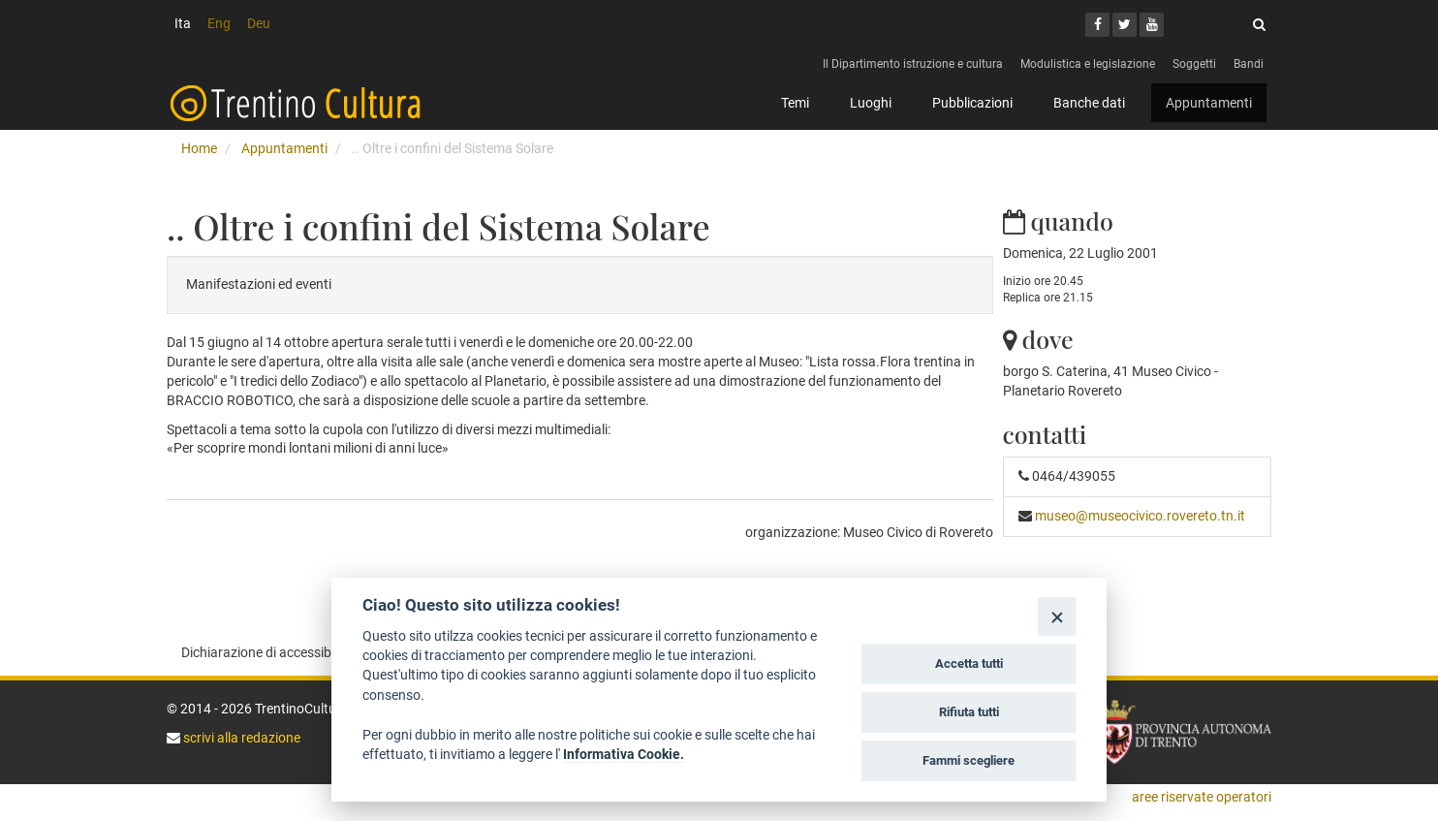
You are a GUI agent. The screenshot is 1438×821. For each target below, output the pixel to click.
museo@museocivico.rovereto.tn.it (1140, 515)
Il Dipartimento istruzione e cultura (913, 64)
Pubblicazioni (972, 103)
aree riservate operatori (1201, 797)
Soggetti (1194, 64)
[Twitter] (1124, 25)
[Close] (1057, 616)
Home (199, 148)
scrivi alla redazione (240, 737)
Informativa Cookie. (623, 754)
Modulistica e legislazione (1087, 64)
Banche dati (1089, 103)
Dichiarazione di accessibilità (267, 652)
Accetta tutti (969, 663)
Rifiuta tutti (969, 712)
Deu (258, 23)
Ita (182, 23)
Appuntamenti (1209, 103)
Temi (795, 103)
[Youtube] (1152, 25)
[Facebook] (1097, 25)
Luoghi (870, 103)
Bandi (1249, 64)
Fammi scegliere (968, 760)
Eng (219, 23)
